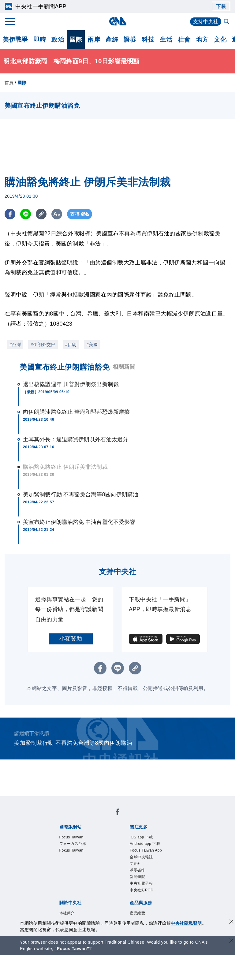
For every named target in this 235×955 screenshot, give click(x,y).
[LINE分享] (25, 214)
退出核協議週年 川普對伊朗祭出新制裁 (71, 384)
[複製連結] (41, 214)
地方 (202, 39)
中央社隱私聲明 (186, 923)
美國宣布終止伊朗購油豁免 (65, 367)
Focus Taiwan (71, 837)
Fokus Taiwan (71, 850)
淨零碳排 (137, 870)
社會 (184, 39)
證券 (130, 39)
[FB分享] (10, 214)
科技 (148, 39)
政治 (57, 39)
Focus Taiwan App (146, 850)
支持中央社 (205, 21)
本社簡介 (67, 913)
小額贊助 (70, 639)
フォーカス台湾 (72, 843)
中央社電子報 (141, 883)
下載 (221, 6)
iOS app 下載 (141, 837)
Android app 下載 (145, 843)
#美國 (92, 344)
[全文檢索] (227, 22)
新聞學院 (137, 877)
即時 (39, 39)
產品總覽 (137, 913)
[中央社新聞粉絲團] (117, 813)
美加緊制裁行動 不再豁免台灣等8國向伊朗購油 (80, 494)
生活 (166, 39)
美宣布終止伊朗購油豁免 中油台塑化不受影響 (79, 522)
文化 (220, 39)
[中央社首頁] (117, 21)
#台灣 (15, 344)
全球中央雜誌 (141, 857)
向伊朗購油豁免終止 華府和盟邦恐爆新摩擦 (76, 412)
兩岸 (94, 39)
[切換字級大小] (56, 214)
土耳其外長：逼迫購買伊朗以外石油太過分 (75, 439)
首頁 (9, 82)
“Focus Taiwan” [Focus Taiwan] (72, 948)
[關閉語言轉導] (231, 941)
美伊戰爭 (15, 39)
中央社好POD (142, 890)
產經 (112, 39)
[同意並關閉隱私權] (231, 922)
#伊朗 (70, 344)
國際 (75, 39)
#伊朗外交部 (43, 344)
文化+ (135, 863)
